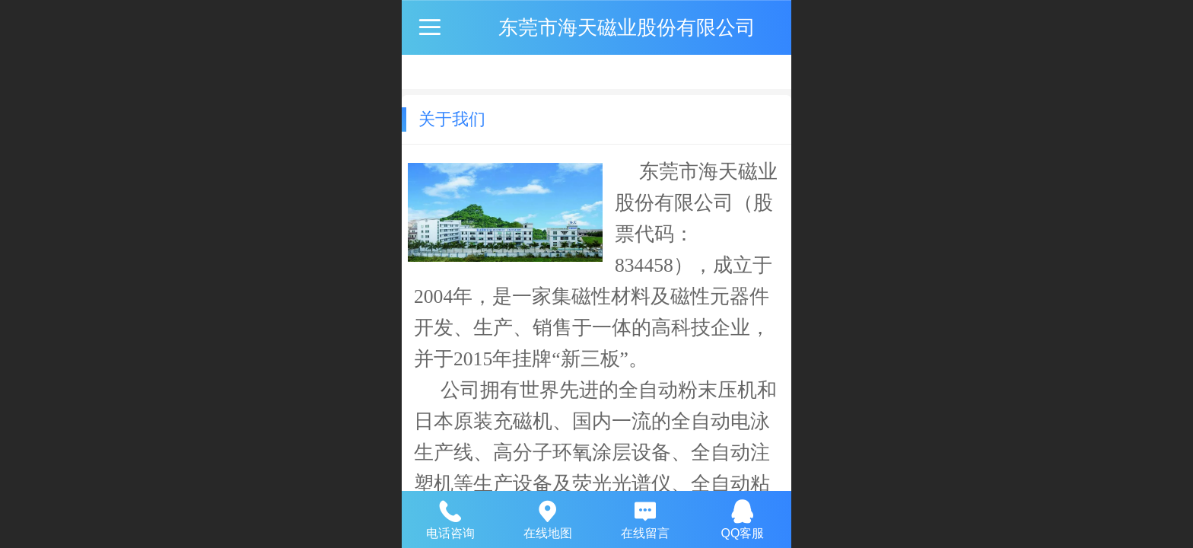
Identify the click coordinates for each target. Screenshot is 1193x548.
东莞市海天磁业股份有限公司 (627, 27)
